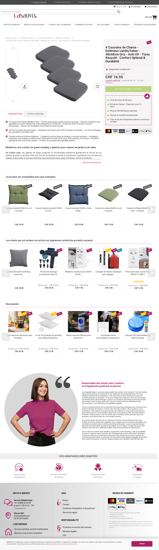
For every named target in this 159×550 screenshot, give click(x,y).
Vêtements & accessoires (145, 27)
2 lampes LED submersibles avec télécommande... (138, 336)
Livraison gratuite (40, 2)
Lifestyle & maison (11, 27)
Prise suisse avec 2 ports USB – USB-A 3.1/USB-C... (138, 273)
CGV (64, 535)
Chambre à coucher (83, 27)
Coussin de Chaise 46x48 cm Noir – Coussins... (138, 209)
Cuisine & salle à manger (60, 27)
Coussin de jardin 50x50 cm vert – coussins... (19, 209)
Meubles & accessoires (34, 27)
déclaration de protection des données (63, 544)
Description (15, 114)
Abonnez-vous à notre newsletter (28, 533)
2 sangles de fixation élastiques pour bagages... (108, 273)
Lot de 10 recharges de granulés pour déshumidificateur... (48, 336)
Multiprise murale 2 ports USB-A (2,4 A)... (78, 273)
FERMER (142, 544)
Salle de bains (103, 27)
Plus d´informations (92, 163)
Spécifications (35, 114)
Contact (66, 504)
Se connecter (135, 7)
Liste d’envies (151, 7)
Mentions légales (70, 531)
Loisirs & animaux (121, 27)
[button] (14, 48)
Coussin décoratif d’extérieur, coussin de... (19, 273)
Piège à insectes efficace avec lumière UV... (78, 336)
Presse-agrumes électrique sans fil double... (18, 336)
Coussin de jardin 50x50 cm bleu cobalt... (78, 209)
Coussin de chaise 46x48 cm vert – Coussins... (108, 209)
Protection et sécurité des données (77, 527)
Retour (65, 500)
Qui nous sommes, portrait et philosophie (31, 529)
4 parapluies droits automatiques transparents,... (108, 336)
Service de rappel (70, 512)
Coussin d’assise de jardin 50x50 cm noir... (48, 209)
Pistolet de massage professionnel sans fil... (48, 273)
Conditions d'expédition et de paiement (79, 508)
